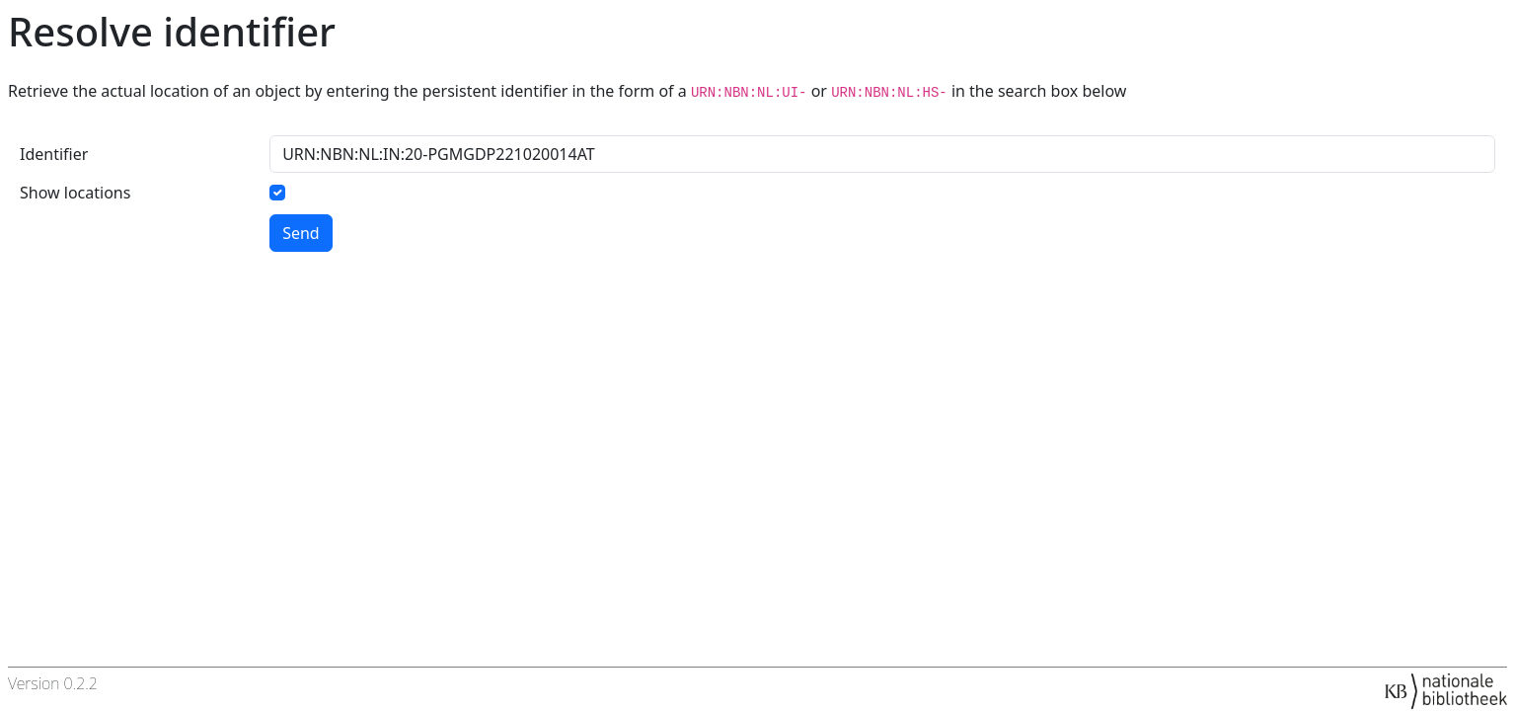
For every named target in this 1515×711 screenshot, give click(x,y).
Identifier (54, 154)
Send (301, 233)
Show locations (75, 192)
